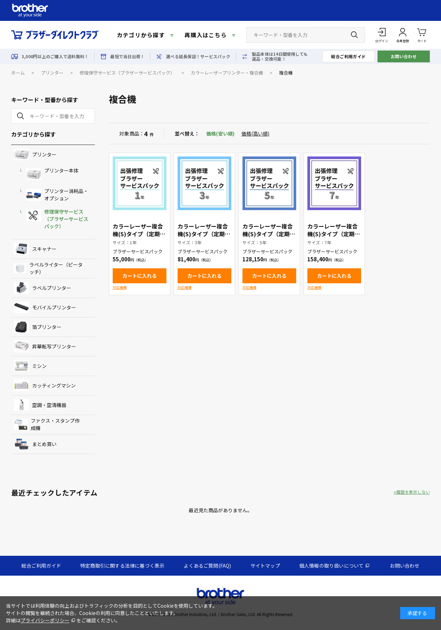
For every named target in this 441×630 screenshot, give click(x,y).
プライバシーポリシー (45, 620)
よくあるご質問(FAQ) (207, 565)
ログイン (381, 41)
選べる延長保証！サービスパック (198, 56)
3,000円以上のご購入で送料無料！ (55, 56)
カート (422, 34)
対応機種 (120, 287)
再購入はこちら (206, 35)
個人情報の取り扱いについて (331, 565)
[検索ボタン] (354, 35)
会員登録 (402, 41)
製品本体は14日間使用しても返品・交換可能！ (280, 56)
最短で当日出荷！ (127, 56)
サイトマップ (265, 565)
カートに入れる (139, 275)
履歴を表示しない (413, 492)
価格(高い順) (255, 133)
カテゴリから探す (141, 35)
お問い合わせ (404, 56)
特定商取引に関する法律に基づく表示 (122, 565)
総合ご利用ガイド (348, 56)
